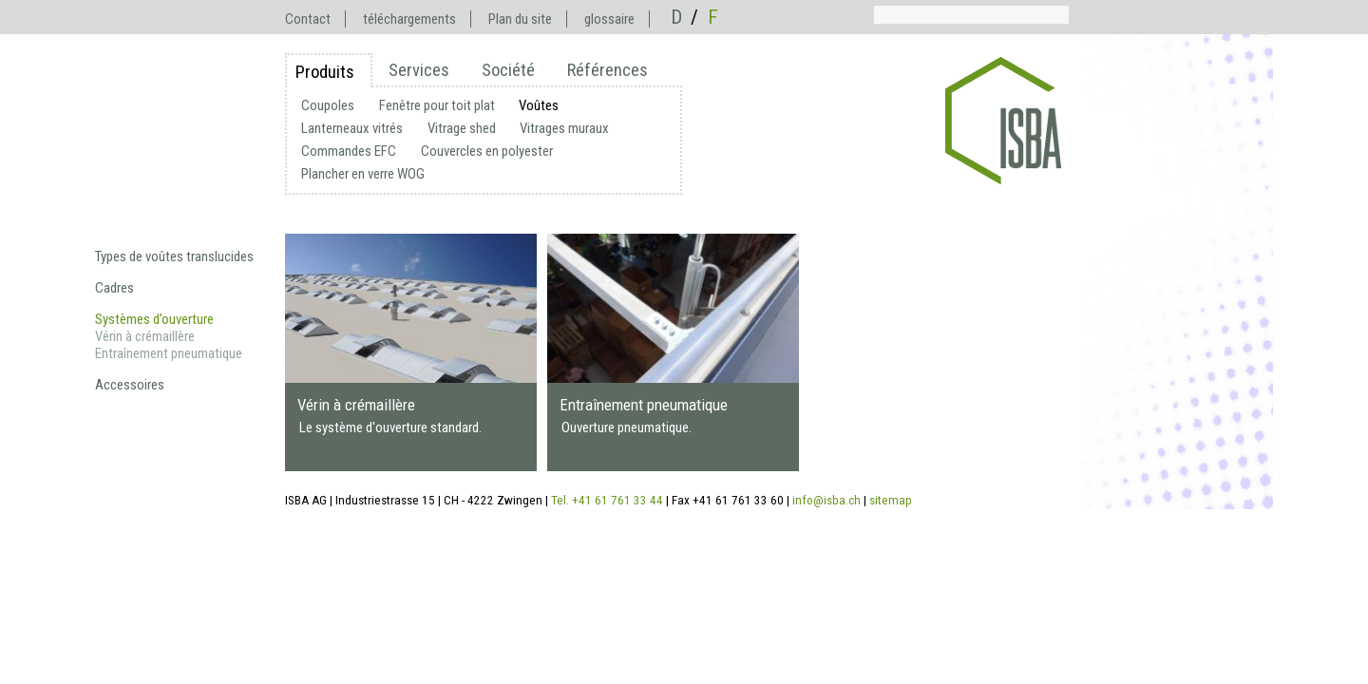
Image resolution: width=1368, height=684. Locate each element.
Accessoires (129, 384)
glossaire (609, 19)
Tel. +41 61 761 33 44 (607, 500)
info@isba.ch (826, 500)
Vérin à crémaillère (145, 336)
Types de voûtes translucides (174, 256)
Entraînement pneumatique (168, 353)
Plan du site (520, 19)
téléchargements (409, 19)
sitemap (890, 500)
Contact (308, 19)
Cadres (114, 287)
